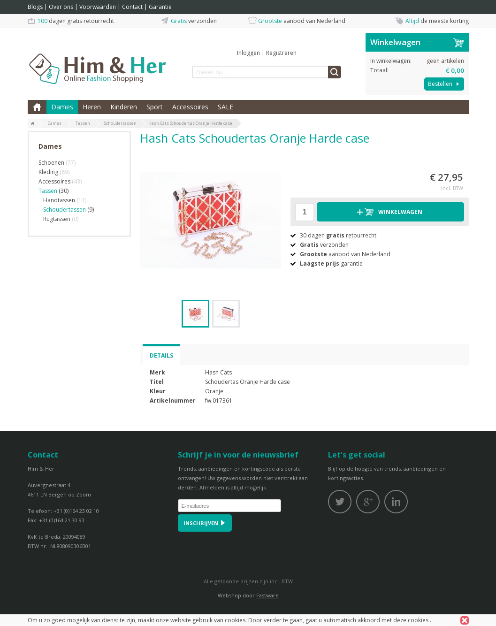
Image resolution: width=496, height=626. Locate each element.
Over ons (61, 7)
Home (37, 107)
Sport (154, 106)
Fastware (267, 595)
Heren (92, 106)
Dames (62, 106)
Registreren (281, 53)
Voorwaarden (97, 7)
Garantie (160, 7)
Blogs (35, 7)
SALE (225, 106)
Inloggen (248, 53)
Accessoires (190, 106)
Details (161, 355)
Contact (132, 7)
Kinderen (123, 106)
